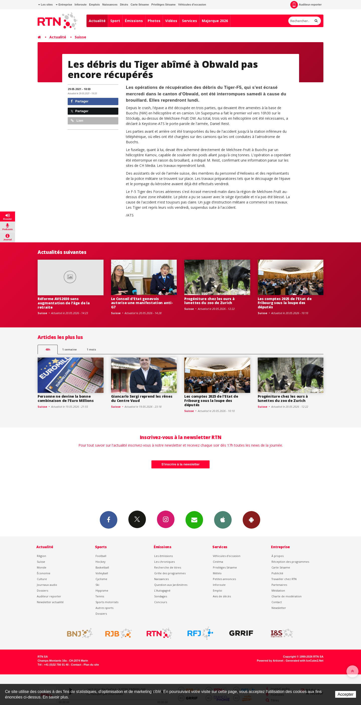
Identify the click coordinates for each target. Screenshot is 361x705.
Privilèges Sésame (163, 4)
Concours (160, 602)
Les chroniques (164, 561)
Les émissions (163, 555)
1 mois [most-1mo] (91, 349)
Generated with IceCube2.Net (304, 660)
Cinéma (218, 561)
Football (101, 555)
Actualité (97, 20)
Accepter (345, 694)
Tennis (100, 596)
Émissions (134, 20)
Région (41, 555)
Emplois (94, 4)
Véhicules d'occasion (192, 4)
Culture (42, 579)
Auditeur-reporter (306, 5)
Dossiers (42, 590)
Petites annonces (224, 579)
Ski (97, 584)
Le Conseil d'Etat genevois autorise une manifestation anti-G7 (142, 303)
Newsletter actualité (50, 602)
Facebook (108, 519)
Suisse (80, 37)
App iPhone (223, 519)
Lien (77, 120)
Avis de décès (222, 596)
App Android (251, 519)
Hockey (100, 561)
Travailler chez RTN (284, 579)
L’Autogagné (162, 590)
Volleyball (102, 573)
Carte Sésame (140, 4)
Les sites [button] (45, 4)
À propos (278, 555)
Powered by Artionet (270, 660)
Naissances (110, 4)
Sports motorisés (107, 602)
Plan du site (91, 664)
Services (189, 20)
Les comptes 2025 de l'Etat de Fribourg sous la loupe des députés (285, 303)
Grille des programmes (170, 573)
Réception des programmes (290, 561)
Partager (79, 101)
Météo (217, 573)
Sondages (160, 596)
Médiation (278, 590)
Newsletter (279, 607)
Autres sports (104, 607)
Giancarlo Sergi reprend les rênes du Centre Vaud (141, 398)
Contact (277, 602)
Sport (115, 20)
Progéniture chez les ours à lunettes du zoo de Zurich (209, 300)
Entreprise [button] (64, 4)
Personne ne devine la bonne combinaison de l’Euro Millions (66, 398)
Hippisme (102, 590)
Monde (41, 567)
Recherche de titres (167, 567)
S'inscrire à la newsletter (180, 464)
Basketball (102, 567)
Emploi (217, 590)
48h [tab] (47, 349)
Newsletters (194, 519)
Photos (154, 20)
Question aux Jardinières (170, 584)
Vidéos (171, 20)
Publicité (277, 573)
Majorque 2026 (215, 20)
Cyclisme (101, 579)
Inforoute (81, 4)
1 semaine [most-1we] (69, 349)
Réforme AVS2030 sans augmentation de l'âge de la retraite (63, 303)
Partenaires (279, 584)
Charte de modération (287, 596)
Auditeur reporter (49, 596)
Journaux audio (47, 584)
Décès (124, 4)
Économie (43, 573)
